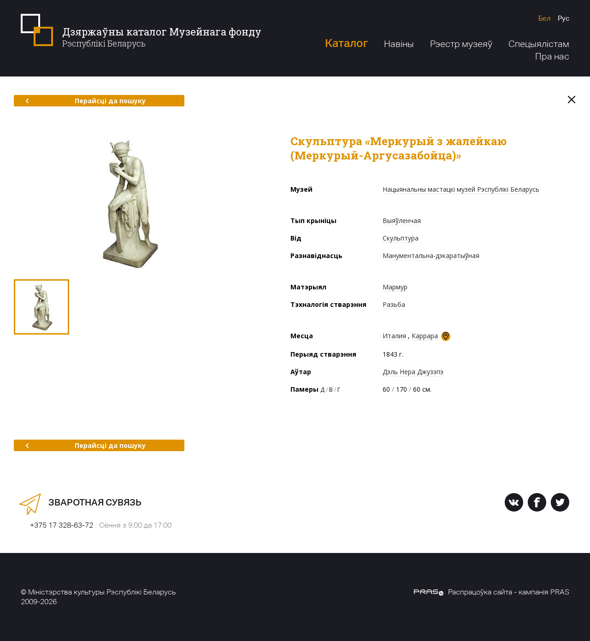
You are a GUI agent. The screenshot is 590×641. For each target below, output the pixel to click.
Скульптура (401, 238)
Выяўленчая (402, 220)
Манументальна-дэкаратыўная (431, 255)
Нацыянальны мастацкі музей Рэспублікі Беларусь (461, 189)
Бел (544, 18)
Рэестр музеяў (461, 44)
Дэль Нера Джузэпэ (413, 371)
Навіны (399, 44)
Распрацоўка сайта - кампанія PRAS (491, 592)
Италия (394, 335)
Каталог (346, 43)
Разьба (394, 304)
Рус (563, 18)
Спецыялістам (538, 44)
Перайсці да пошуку (85, 100)
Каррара (425, 335)
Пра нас (552, 56)
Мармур (395, 286)
